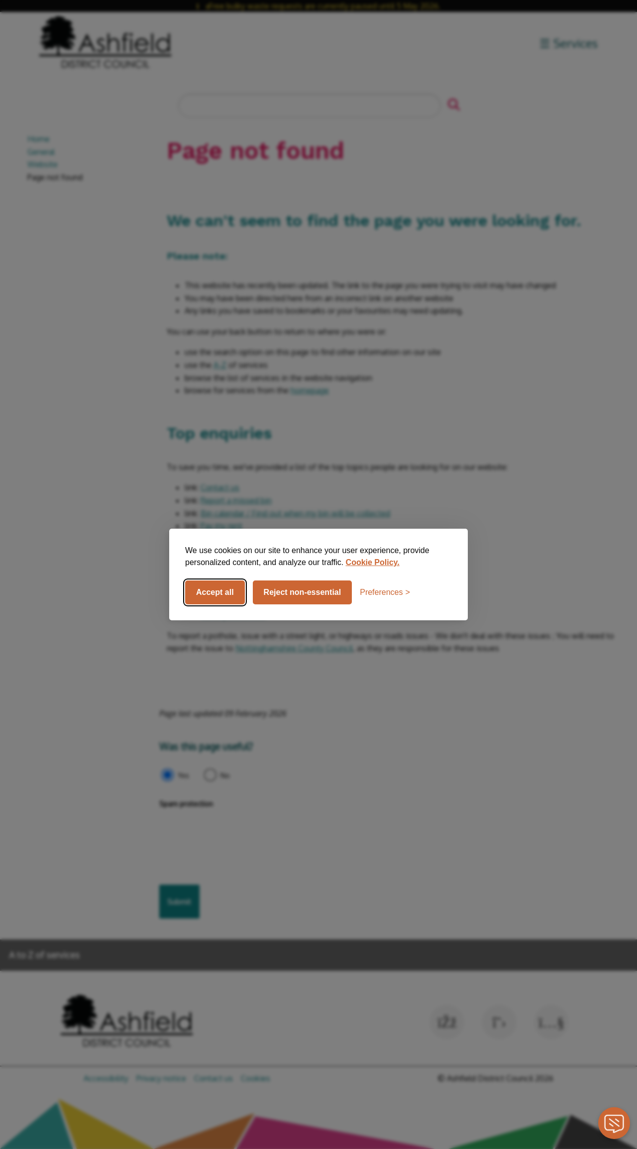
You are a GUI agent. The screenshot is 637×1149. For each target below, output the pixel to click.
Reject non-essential (302, 592)
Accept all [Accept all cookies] (215, 592)
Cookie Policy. (373, 562)
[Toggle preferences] (385, 592)
